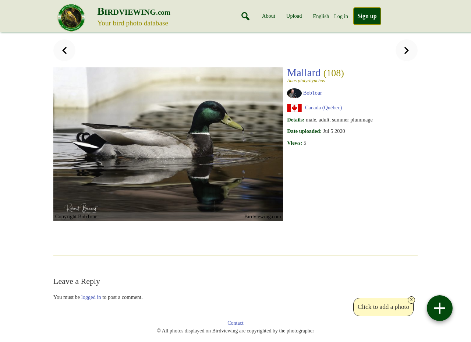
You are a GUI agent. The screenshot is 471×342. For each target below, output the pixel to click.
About (268, 16)
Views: (294, 143)
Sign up (367, 16)
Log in (341, 16)
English (321, 16)
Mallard (329, 75)
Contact (235, 323)
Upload (294, 16)
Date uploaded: (304, 131)
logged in (91, 297)
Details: (295, 120)
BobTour (312, 93)
